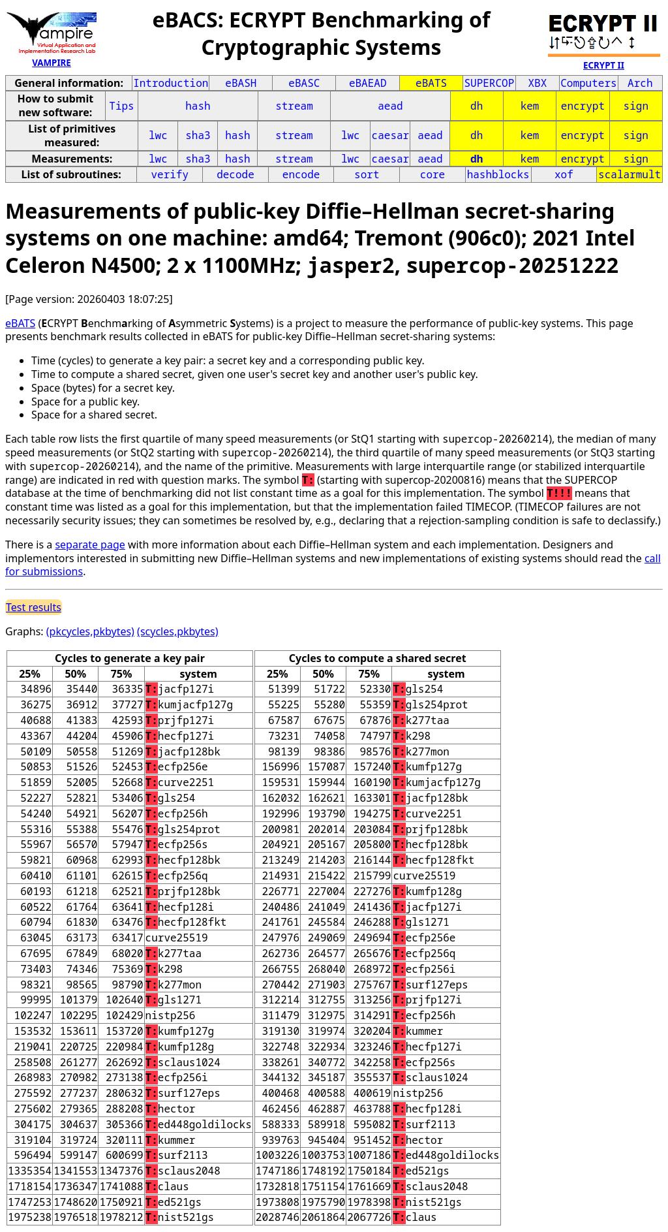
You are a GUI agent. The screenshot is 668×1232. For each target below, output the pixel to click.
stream (294, 106)
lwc (158, 135)
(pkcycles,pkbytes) (90, 631)
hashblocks (498, 174)
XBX (537, 83)
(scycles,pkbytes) (177, 631)
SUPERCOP (489, 83)
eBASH (240, 83)
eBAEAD (368, 83)
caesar (391, 135)
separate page (90, 544)
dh (476, 106)
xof (563, 174)
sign (636, 106)
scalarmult (629, 174)
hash (197, 106)
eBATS (431, 83)
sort (366, 174)
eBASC (304, 83)
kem (530, 106)
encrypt (583, 106)
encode (301, 174)
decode (235, 174)
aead (390, 106)
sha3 (197, 135)
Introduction (170, 83)
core (432, 174)
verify (170, 174)
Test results (33, 607)
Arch (640, 83)
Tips (121, 106)
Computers (588, 83)
